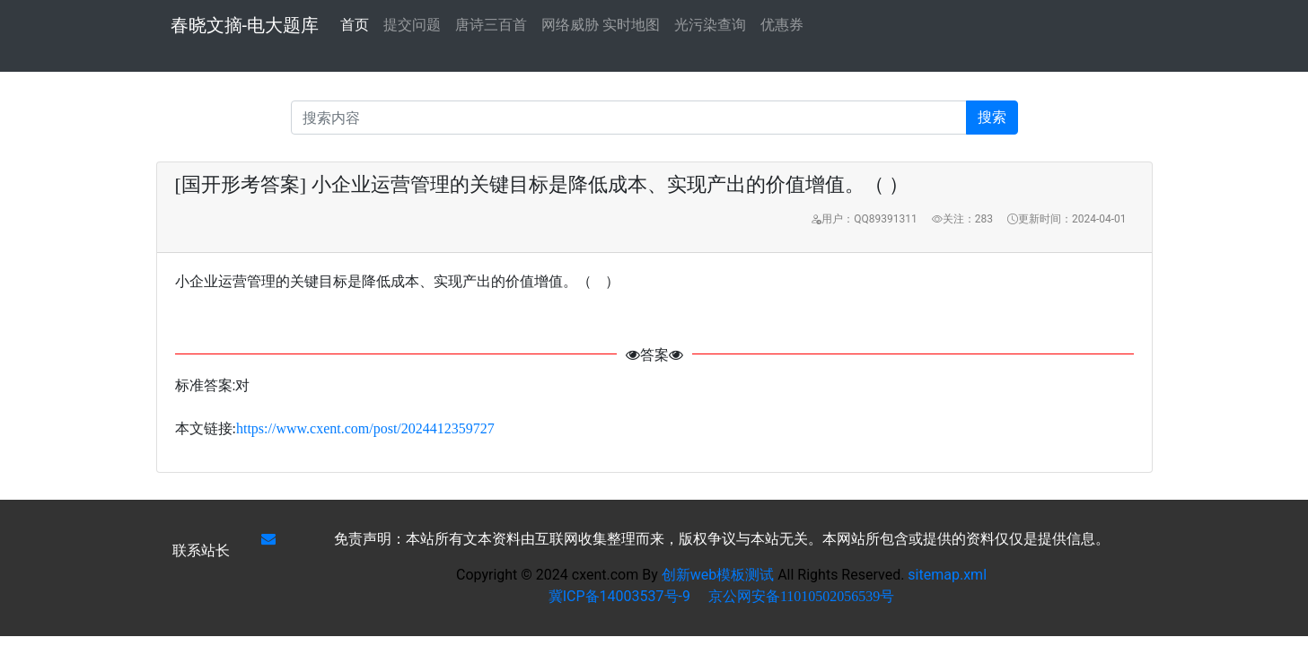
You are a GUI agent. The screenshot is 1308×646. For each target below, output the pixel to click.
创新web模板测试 (719, 574)
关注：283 (962, 219)
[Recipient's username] (629, 117)
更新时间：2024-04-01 (1067, 219)
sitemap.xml (947, 574)
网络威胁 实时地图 (600, 24)
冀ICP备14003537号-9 (619, 596)
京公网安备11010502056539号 (801, 596)
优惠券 (781, 24)
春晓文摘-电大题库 (245, 25)
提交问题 (412, 24)
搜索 (992, 117)
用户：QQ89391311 (864, 219)
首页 (354, 23)
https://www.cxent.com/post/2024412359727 (365, 428)
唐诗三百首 (491, 24)
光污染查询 (710, 24)
